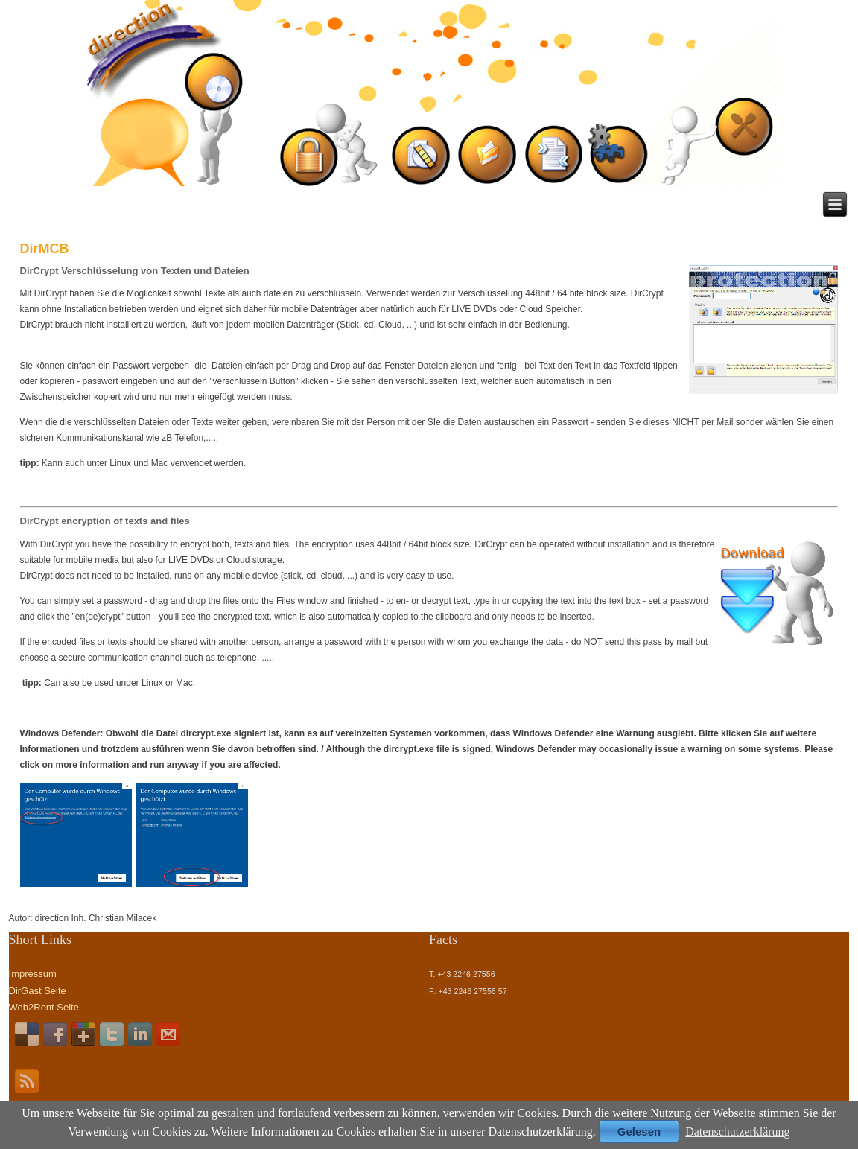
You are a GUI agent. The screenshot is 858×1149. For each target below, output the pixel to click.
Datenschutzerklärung (737, 1131)
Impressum (33, 973)
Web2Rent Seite (44, 1007)
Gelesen (639, 1131)
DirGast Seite (37, 990)
